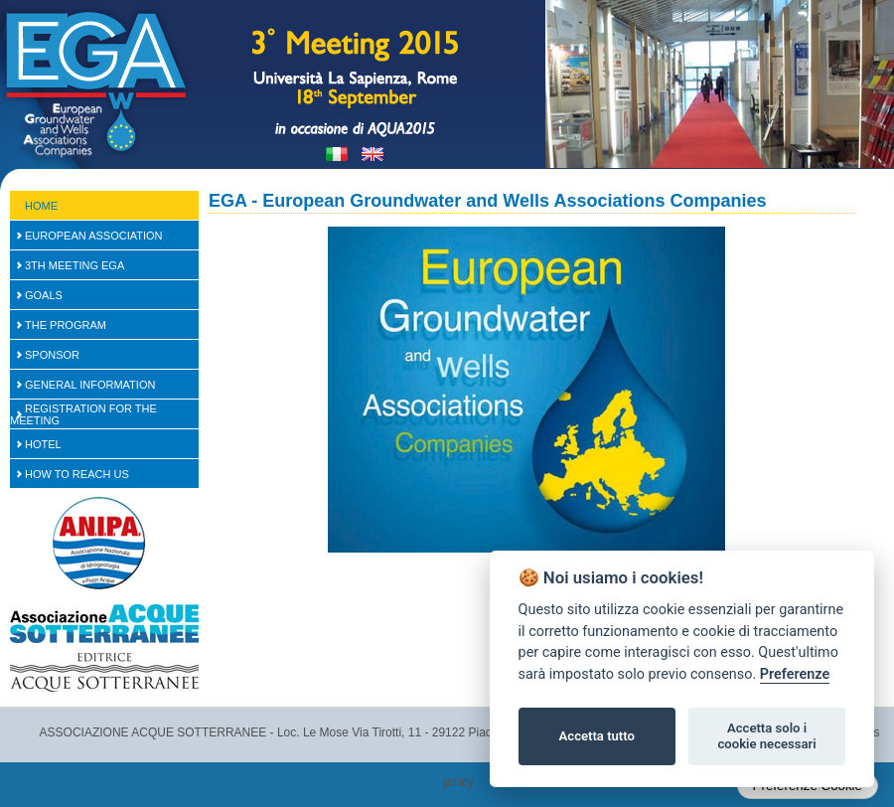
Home (41, 206)
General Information (90, 385)
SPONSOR (52, 355)
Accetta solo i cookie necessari (766, 736)
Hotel (43, 444)
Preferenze (794, 674)
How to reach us (77, 474)
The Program (65, 325)
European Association (94, 236)
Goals (44, 295)
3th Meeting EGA (74, 265)
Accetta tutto (597, 735)
